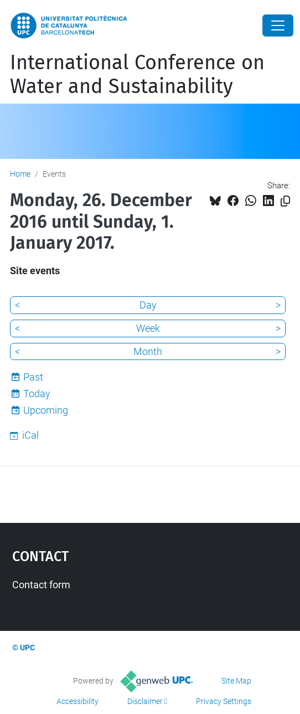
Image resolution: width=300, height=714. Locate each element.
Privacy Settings (223, 701)
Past (33, 377)
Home (20, 173)
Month (147, 351)
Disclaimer (145, 701)
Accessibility (77, 701)
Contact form (41, 584)
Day (148, 305)
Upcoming (45, 410)
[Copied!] (285, 201)
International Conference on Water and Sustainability (137, 74)
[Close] (277, 25)
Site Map (236, 680)
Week (148, 328)
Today (36, 393)
